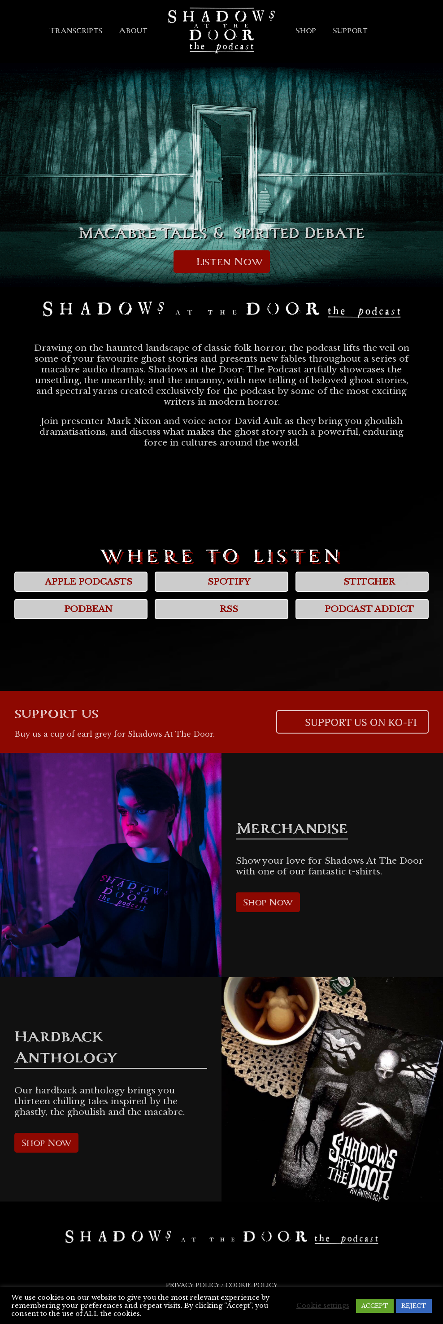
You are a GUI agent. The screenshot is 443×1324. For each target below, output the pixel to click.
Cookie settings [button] (322, 1306)
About (133, 30)
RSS (221, 609)
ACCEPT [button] (374, 1306)
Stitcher (362, 581)
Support (350, 30)
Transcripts (75, 30)
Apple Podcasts (81, 581)
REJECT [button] (413, 1306)
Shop (305, 30)
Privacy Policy (193, 1285)
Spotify (221, 581)
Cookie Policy (252, 1285)
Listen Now (222, 261)
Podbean (81, 609)
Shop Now (268, 902)
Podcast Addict (362, 609)
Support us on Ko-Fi (352, 722)
